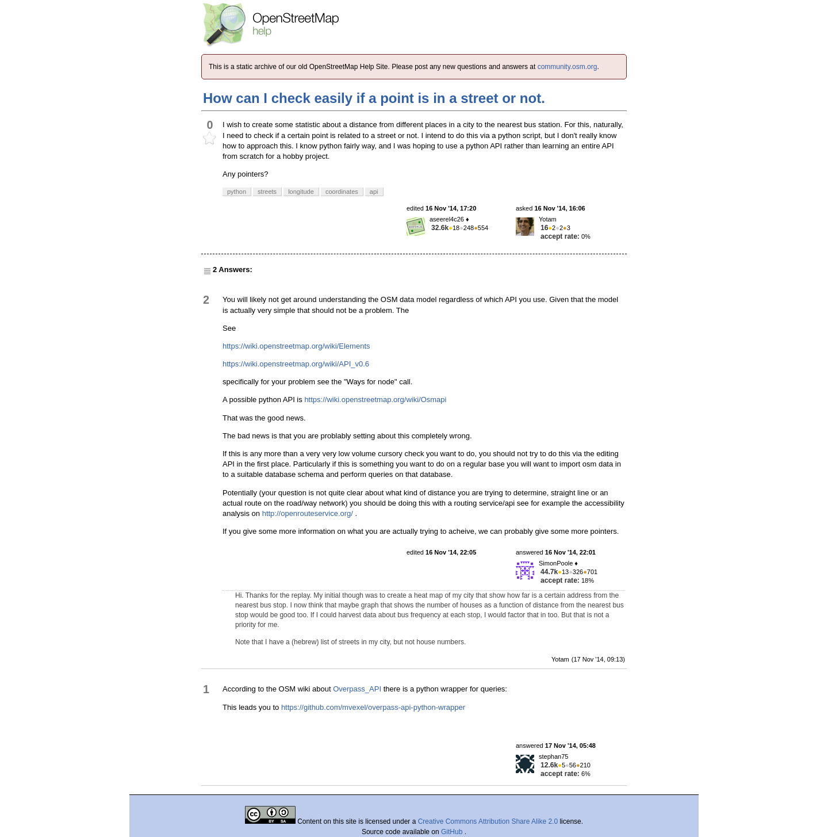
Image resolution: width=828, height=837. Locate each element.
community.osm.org (567, 67)
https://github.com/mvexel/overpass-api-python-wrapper (373, 707)
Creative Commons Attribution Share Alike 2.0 (488, 821)
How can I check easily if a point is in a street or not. (374, 98)
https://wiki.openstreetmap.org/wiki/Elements (296, 346)
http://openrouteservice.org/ (307, 513)
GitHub (453, 832)
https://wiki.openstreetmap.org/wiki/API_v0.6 (296, 364)
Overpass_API (357, 689)
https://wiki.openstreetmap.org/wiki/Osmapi (375, 399)
